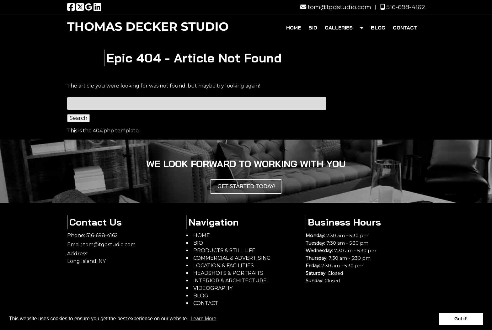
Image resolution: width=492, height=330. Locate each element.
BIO (312, 27)
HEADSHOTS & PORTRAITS (228, 273)
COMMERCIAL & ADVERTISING (232, 258)
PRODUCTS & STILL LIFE (224, 250)
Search (78, 118)
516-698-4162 (402, 7)
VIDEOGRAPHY (213, 288)
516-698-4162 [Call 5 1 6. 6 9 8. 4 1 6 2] (102, 235)
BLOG (378, 27)
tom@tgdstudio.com (335, 7)
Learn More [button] (203, 318)
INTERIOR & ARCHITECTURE (230, 281)
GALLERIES (339, 27)
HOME (293, 27)
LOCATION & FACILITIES (223, 266)
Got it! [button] (461, 318)
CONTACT (405, 27)
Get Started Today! (246, 186)
